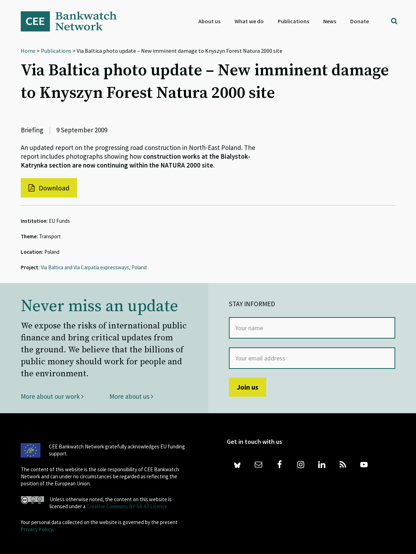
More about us (131, 396)
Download (48, 187)
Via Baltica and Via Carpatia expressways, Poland (94, 267)
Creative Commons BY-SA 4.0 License (127, 506)
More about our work (52, 396)
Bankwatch (73, 21)
